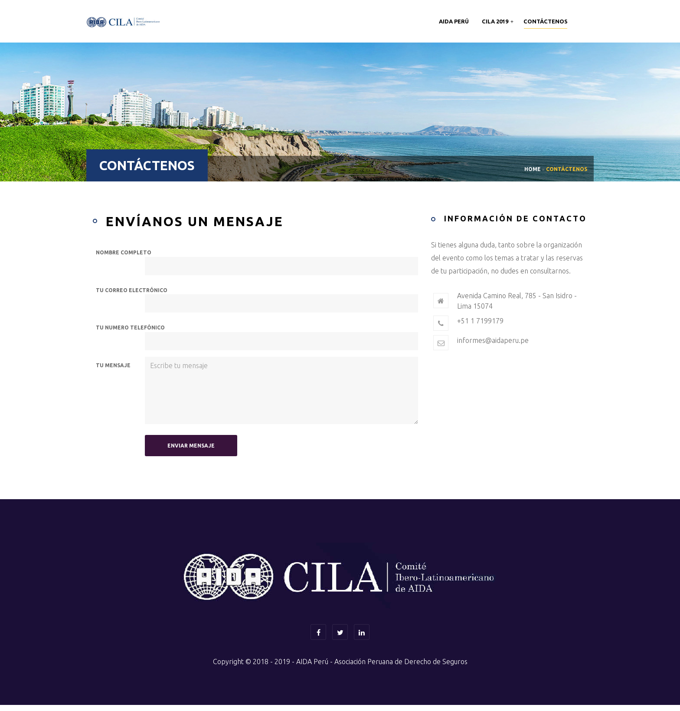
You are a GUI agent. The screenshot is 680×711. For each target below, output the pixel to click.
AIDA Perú (454, 21)
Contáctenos (545, 21)
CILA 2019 (496, 21)
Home (532, 169)
